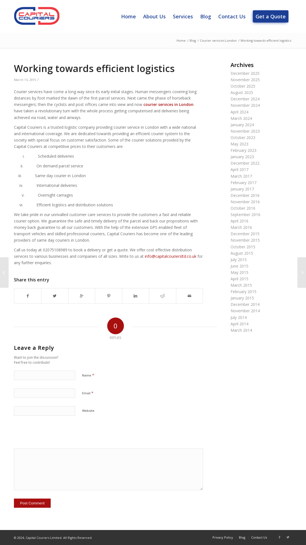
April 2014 (239, 323)
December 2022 (245, 163)
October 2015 (243, 246)
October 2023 (243, 137)
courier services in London (168, 104)
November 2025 (245, 79)
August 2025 (242, 92)
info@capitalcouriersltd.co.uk (170, 256)
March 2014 (241, 330)
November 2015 (245, 240)
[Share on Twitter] (54, 295)
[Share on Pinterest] (108, 295)
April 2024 (239, 112)
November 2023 (245, 131)
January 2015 (242, 298)
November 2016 (245, 201)
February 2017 (243, 182)
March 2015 (241, 285)
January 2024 (242, 124)
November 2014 (245, 310)
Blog (193, 40)
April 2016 (239, 221)
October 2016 (243, 208)
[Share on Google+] (81, 295)
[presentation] (56, 435)
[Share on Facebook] (27, 295)
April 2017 (239, 169)
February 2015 (243, 291)
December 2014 (245, 304)
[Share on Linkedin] (135, 295)
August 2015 (242, 253)
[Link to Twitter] (288, 537)
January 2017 (242, 189)
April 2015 (239, 278)
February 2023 (243, 150)
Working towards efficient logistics (94, 68)
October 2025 (243, 86)
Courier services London (218, 40)
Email (87, 392)
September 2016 (245, 214)
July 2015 (239, 259)
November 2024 (245, 105)
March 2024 (241, 118)
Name (88, 375)
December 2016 (245, 195)
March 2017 (241, 176)
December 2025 (245, 73)
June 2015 (239, 266)
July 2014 (239, 317)
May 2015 (239, 272)
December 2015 (245, 233)
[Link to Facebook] (279, 537)
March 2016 (241, 227)
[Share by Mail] (189, 295)
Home (181, 40)
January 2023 (242, 156)
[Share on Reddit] (162, 295)
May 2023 (239, 144)
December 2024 (245, 98)
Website (88, 410)
